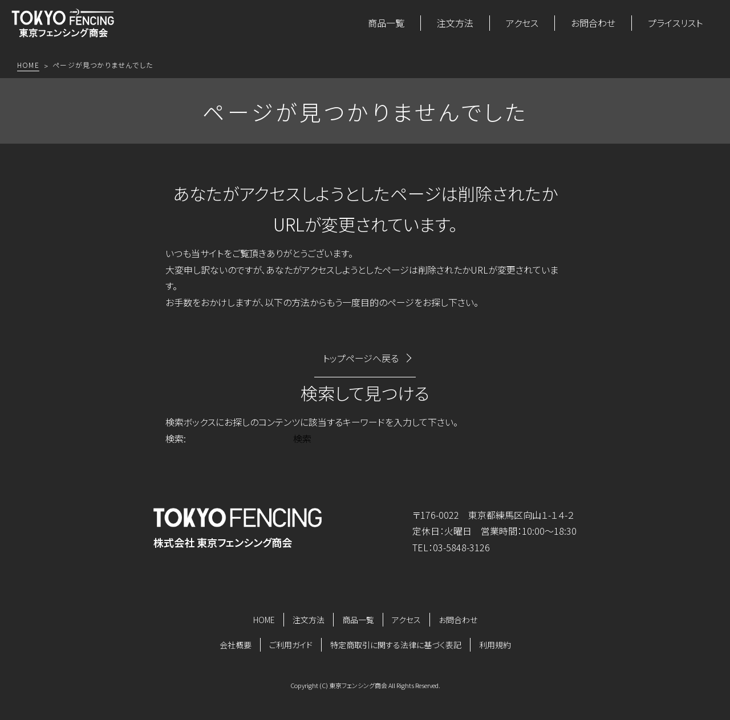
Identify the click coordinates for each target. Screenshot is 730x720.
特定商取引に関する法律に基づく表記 (395, 644)
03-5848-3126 (461, 547)
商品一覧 (386, 23)
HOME (264, 619)
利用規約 (495, 644)
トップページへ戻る (361, 358)
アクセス (522, 23)
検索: (175, 438)
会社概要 (236, 644)
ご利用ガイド (291, 644)
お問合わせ (593, 23)
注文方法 (455, 23)
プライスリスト (675, 23)
